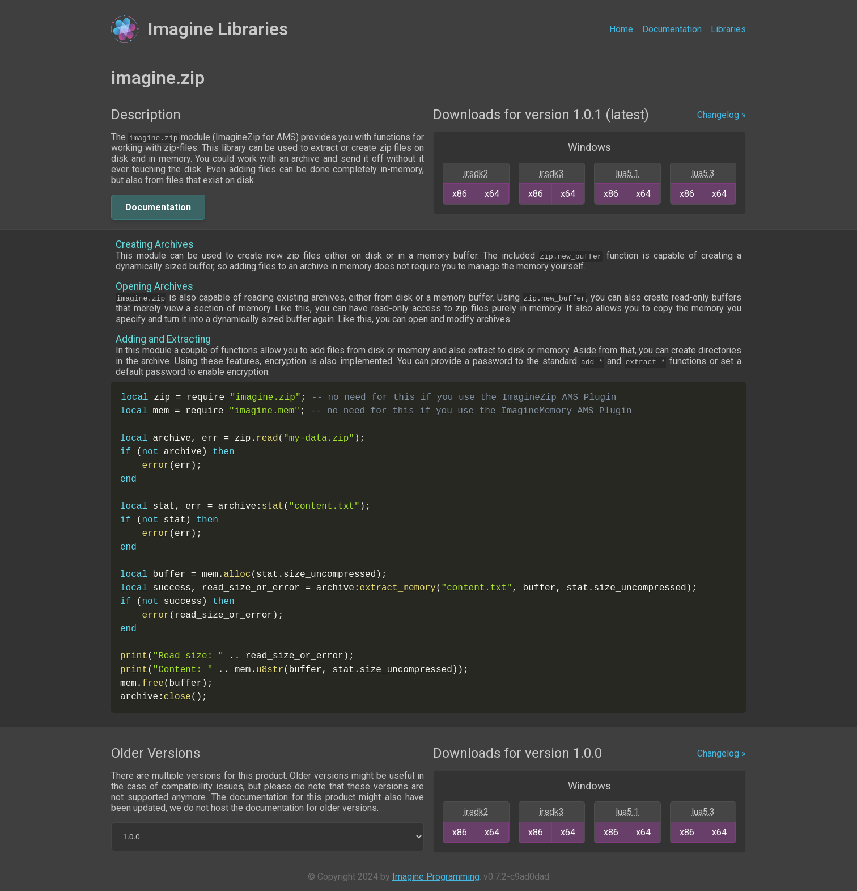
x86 (459, 193)
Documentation (672, 29)
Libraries (728, 29)
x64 (492, 193)
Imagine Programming (436, 876)
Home (621, 29)
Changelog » (721, 114)
